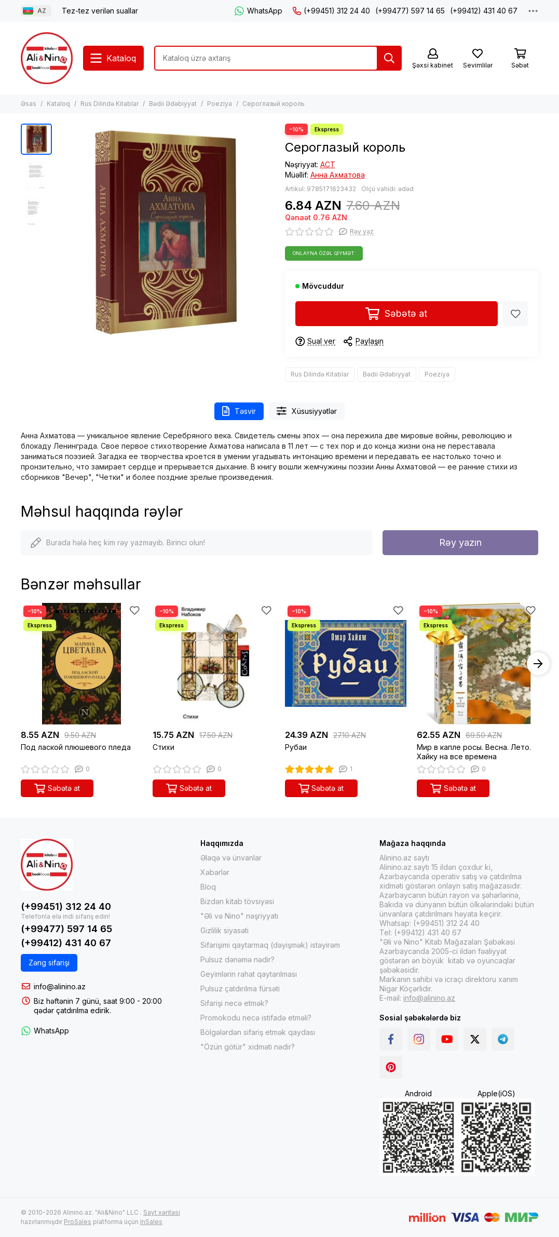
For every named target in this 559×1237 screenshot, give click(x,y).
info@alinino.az (60, 986)
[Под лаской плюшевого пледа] (81, 663)
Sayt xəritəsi (161, 1212)
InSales (151, 1222)
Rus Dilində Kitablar (109, 103)
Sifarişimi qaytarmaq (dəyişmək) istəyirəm (270, 944)
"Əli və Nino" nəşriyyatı (239, 915)
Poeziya (219, 103)
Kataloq (58, 103)
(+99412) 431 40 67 (483, 10)
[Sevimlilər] (477, 59)
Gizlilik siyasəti (224, 930)
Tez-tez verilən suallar (100, 10)
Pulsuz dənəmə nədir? (237, 959)
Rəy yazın (460, 542)
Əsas (28, 103)
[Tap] (389, 58)
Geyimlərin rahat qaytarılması (248, 974)
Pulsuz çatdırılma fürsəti (240, 988)
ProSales (77, 1222)
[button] (538, 663)
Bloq (208, 886)
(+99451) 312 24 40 (331, 10)
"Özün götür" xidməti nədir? (247, 1046)
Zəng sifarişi (49, 962)
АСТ (327, 164)
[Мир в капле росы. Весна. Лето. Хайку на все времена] (477, 663)
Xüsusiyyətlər (307, 411)
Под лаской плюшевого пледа (76, 747)
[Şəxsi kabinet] (432, 59)
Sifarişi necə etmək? (234, 1003)
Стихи (163, 747)
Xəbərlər (214, 872)
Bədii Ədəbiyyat (173, 103)
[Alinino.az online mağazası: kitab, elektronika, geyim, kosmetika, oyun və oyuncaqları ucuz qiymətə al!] (47, 58)
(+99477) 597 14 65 (410, 10)
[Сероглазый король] (166, 232)
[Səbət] (520, 59)
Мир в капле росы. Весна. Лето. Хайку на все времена (474, 752)
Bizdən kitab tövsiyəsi (237, 901)
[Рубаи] (345, 663)
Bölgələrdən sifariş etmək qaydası (257, 1032)
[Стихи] (213, 663)
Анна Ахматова (337, 174)
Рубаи (296, 747)
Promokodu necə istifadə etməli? (255, 1017)
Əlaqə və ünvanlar (231, 857)
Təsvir (239, 411)
